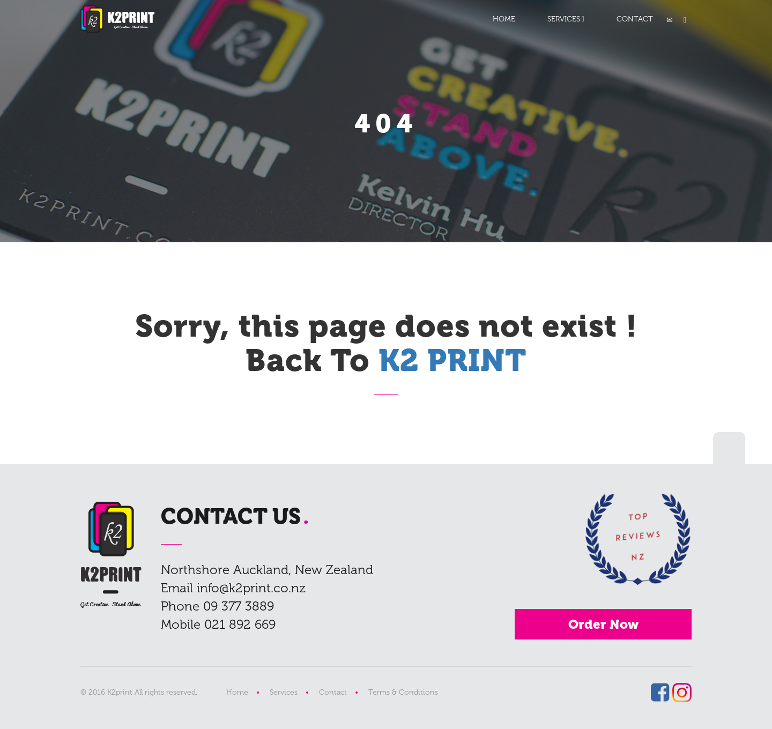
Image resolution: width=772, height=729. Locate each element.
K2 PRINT (117, 19)
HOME (504, 19)
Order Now (603, 624)
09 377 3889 (238, 606)
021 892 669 (240, 624)
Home (237, 692)
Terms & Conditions (403, 692)
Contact (333, 692)
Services (284, 692)
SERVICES (563, 19)
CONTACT (635, 19)
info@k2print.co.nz (251, 588)
